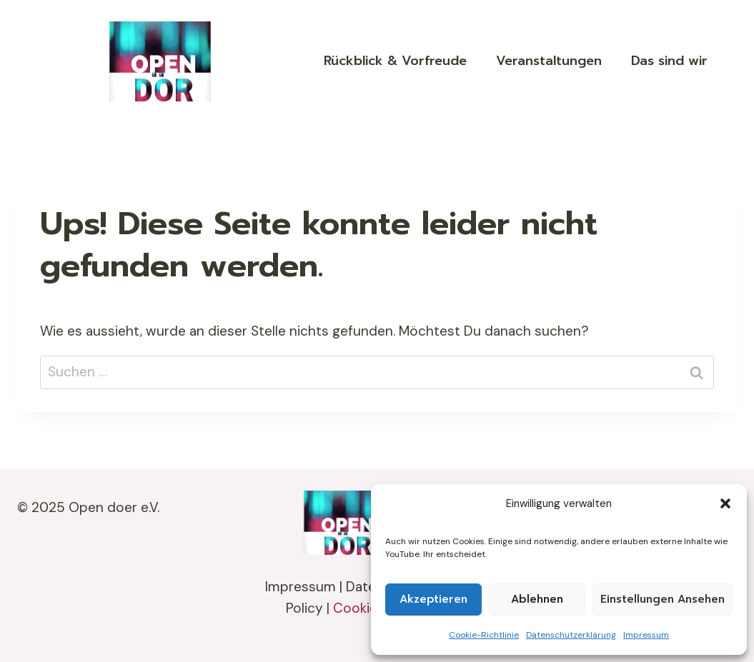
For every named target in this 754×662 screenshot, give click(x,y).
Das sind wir (669, 61)
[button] (725, 503)
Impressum (646, 635)
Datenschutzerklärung (571, 635)
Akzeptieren (433, 599)
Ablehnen (537, 599)
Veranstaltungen (549, 61)
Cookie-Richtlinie (484, 635)
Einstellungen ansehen (662, 599)
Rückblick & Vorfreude (395, 61)
